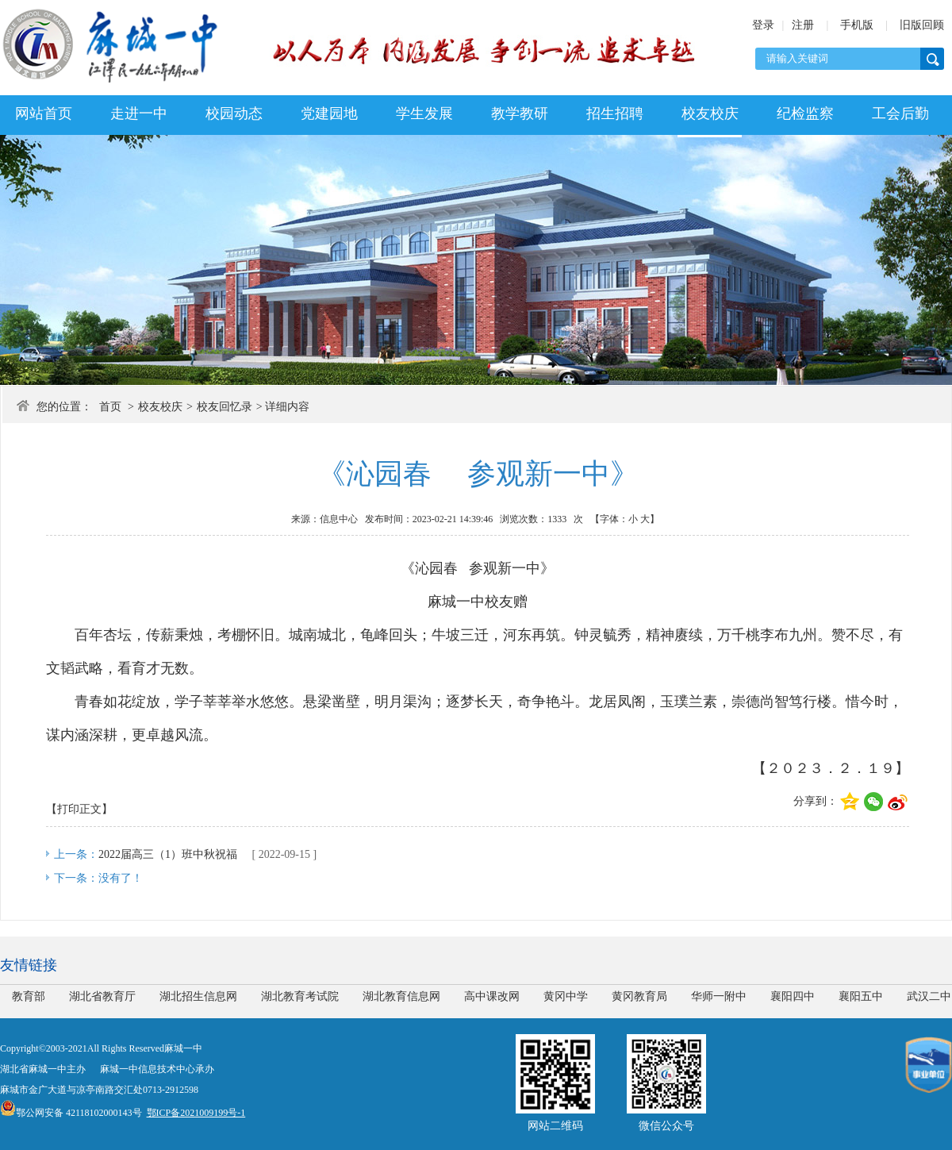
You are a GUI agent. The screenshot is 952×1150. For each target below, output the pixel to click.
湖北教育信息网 (401, 996)
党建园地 (329, 113)
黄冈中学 (565, 996)
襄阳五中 (861, 996)
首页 (110, 407)
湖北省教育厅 (102, 996)
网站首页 (43, 113)
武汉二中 (929, 996)
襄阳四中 (792, 996)
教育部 (28, 996)
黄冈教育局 (639, 996)
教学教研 (519, 113)
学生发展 (424, 113)
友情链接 (28, 965)
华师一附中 (719, 996)
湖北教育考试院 (300, 996)
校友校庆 (710, 113)
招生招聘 (614, 113)
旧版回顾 (922, 25)
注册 (803, 25)
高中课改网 (492, 996)
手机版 (856, 25)
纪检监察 (805, 113)
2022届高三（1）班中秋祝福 (167, 854)
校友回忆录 (224, 407)
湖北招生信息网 (198, 996)
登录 (763, 25)
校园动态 (234, 113)
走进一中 (138, 113)
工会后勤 (900, 113)
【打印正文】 (79, 809)
